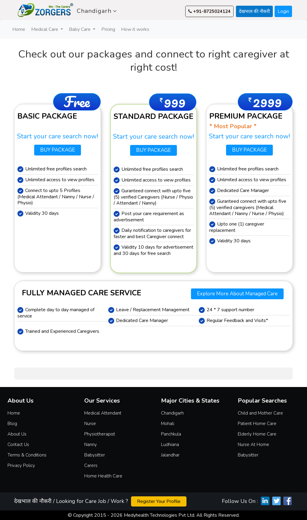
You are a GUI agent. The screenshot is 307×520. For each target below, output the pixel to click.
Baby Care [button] (80, 29)
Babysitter (94, 455)
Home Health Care (103, 476)
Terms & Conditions (26, 455)
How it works (135, 29)
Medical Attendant (102, 413)
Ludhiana (170, 445)
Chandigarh (97, 11)
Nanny (90, 445)
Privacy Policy (21, 465)
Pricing (108, 29)
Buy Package (57, 149)
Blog (12, 424)
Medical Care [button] (45, 29)
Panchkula (171, 434)
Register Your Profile (158, 501)
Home (19, 29)
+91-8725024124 (209, 11)
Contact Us (18, 445)
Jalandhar (170, 455)
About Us (16, 434)
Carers (90, 465)
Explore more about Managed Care (237, 293)
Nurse (90, 424)
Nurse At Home (253, 445)
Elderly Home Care (257, 434)
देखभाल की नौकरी (254, 11)
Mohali (167, 424)
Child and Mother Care (260, 413)
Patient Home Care (257, 424)
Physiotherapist (99, 434)
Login (283, 11)
